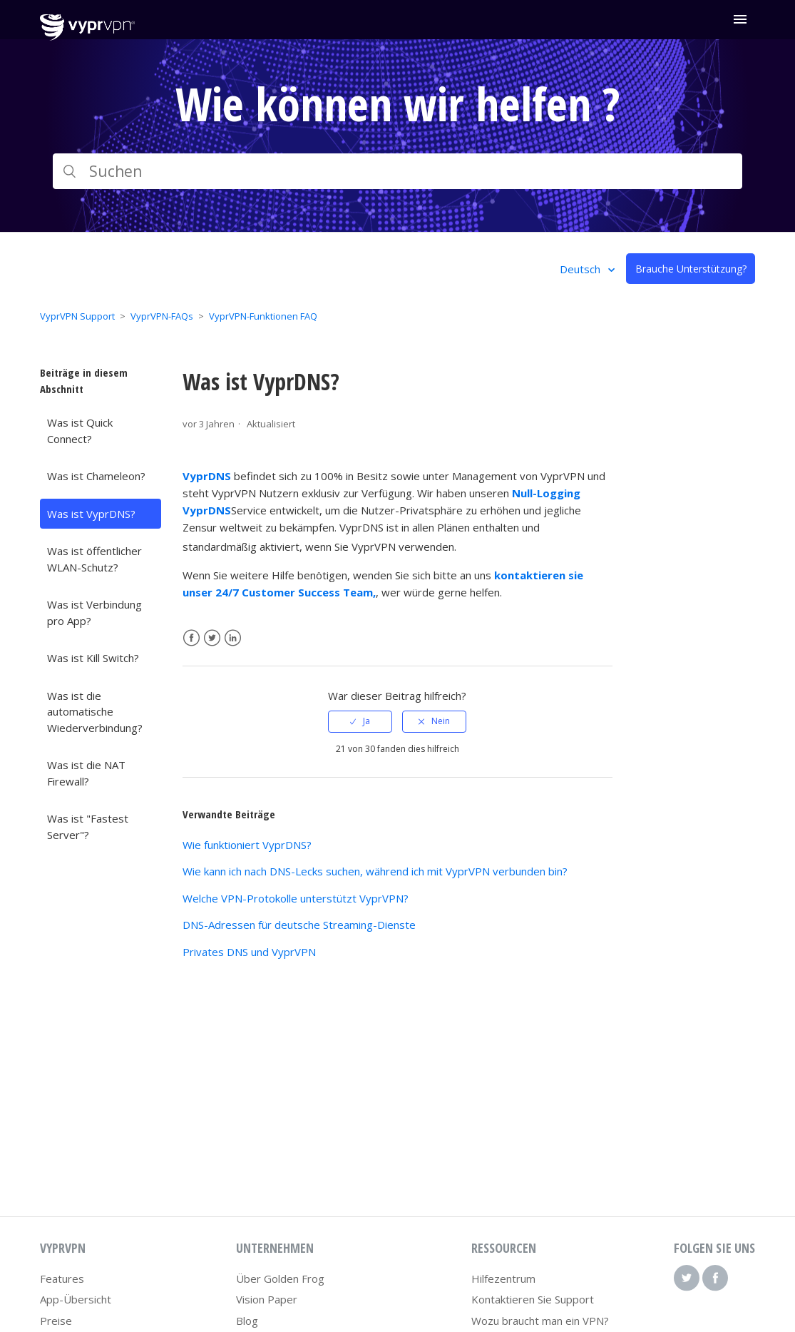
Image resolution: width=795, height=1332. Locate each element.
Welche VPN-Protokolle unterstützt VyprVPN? (296, 898)
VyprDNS (207, 476)
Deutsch (581, 269)
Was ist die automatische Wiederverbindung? (95, 711)
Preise (56, 1320)
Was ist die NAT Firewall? (86, 773)
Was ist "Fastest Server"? (87, 826)
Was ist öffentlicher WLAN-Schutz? (94, 559)
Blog (247, 1320)
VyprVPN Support (77, 316)
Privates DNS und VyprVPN (249, 952)
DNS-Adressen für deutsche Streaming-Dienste (299, 924)
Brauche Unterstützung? (691, 268)
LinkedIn (233, 638)
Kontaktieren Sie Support (532, 1299)
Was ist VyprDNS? (91, 514)
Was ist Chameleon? (96, 476)
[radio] (360, 721)
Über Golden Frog (280, 1278)
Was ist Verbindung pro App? (94, 612)
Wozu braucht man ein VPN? (540, 1320)
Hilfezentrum (503, 1278)
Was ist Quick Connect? (80, 430)
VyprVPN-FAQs (161, 316)
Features (62, 1278)
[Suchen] (398, 171)
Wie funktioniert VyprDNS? (247, 845)
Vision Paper (266, 1299)
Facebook (191, 638)
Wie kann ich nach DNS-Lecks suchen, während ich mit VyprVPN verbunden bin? (375, 871)
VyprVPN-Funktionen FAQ (263, 316)
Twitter (212, 638)
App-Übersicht (75, 1299)
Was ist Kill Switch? (93, 658)
